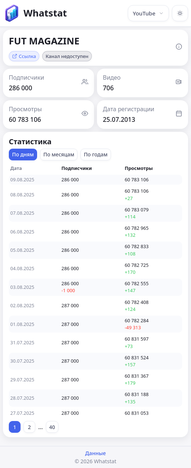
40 (52, 427)
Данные (95, 453)
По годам (96, 154)
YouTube (148, 13)
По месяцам (58, 154)
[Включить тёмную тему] (180, 13)
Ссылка (24, 56)
